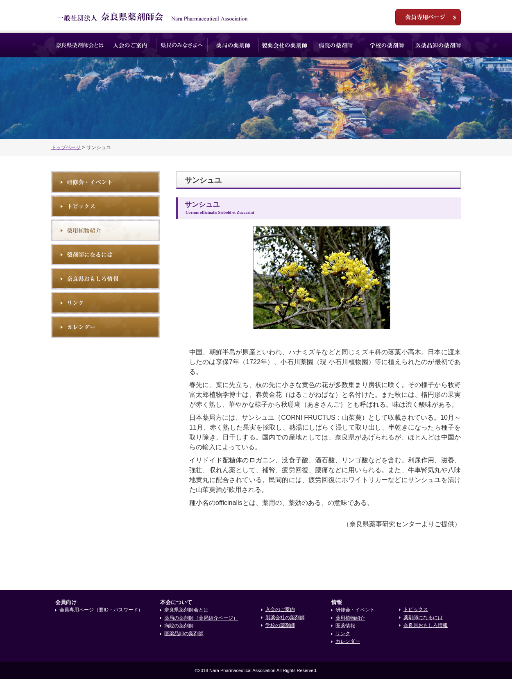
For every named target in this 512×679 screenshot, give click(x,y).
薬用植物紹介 (105, 230)
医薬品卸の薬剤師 (438, 45)
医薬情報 (345, 626)
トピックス (105, 206)
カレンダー (347, 641)
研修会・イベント (105, 182)
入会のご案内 (130, 45)
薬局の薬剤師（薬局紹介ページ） (201, 618)
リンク (105, 303)
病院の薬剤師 (335, 45)
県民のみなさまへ (182, 45)
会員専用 (428, 17)
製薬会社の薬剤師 (284, 45)
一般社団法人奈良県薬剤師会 (152, 16)
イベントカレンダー (105, 327)
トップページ (66, 147)
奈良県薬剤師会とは (79, 45)
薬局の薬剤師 (233, 45)
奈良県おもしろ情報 (105, 279)
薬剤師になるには (105, 254)
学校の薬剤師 (386, 45)
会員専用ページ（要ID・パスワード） (101, 610)
